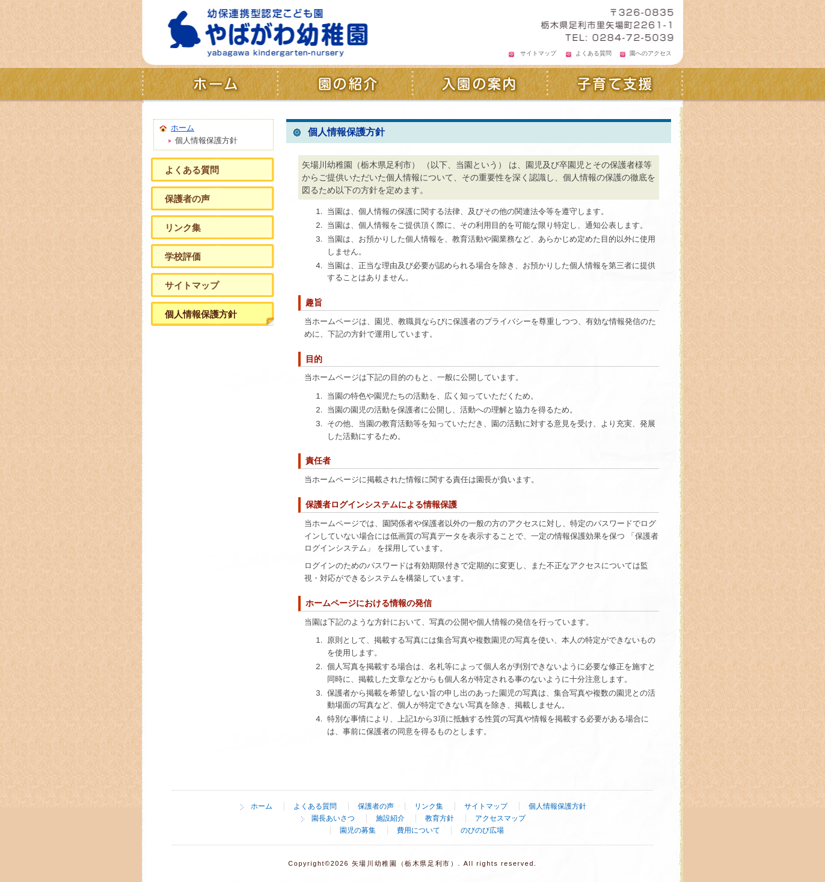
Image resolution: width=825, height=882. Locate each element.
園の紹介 (344, 85)
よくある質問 (593, 53)
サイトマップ (538, 53)
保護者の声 (187, 199)
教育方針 (439, 818)
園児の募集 (358, 830)
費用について (418, 830)
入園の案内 (480, 85)
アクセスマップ (500, 818)
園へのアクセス (651, 53)
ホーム (209, 85)
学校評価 (183, 256)
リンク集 (183, 227)
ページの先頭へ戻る (620, 772)
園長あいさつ (333, 818)
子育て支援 (615, 85)
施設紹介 (390, 818)
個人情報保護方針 (201, 314)
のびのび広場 (482, 830)
